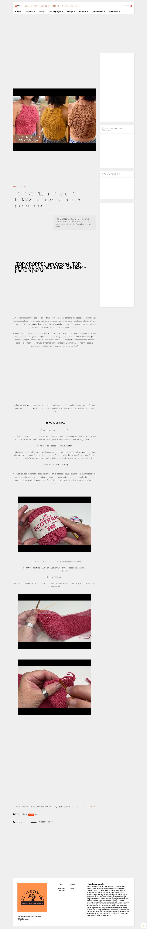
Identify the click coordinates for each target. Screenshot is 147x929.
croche (23, 186)
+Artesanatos (114, 12)
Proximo (93, 807)
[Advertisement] (73, 33)
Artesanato (30, 12)
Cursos (41, 12)
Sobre (72, 888)
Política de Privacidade (61, 889)
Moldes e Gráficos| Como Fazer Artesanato (52, 5)
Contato (72, 884)
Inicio (18, 12)
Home (15, 186)
